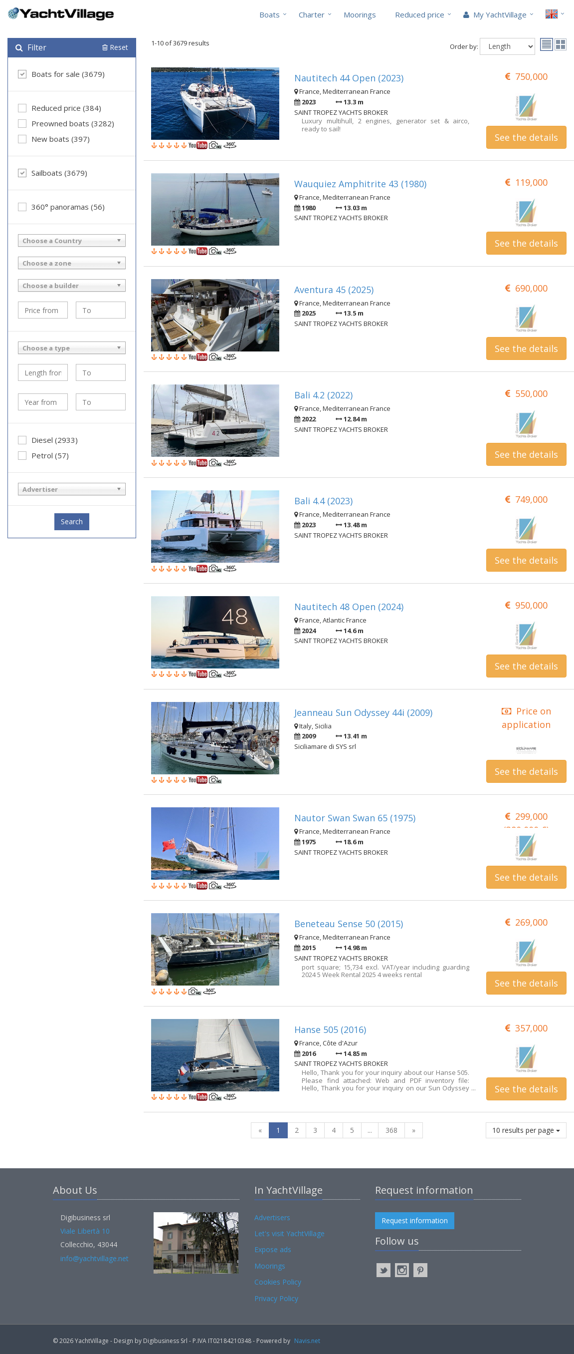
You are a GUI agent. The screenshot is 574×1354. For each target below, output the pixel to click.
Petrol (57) (43, 455)
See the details (526, 137)
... (370, 1130)
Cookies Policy (277, 1282)
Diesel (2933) (48, 440)
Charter (312, 14)
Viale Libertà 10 (85, 1231)
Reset (115, 47)
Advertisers (272, 1217)
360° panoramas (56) (61, 207)
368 (391, 1130)
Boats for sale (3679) (61, 74)
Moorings (360, 14)
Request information (415, 1220)
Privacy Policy (276, 1298)
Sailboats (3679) (52, 173)
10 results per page (526, 1130)
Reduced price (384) (59, 108)
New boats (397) (54, 139)
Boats (269, 14)
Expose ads (272, 1249)
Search (72, 521)
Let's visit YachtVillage (289, 1233)
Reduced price (419, 14)
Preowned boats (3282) (66, 123)
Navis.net (307, 1341)
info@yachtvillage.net (94, 1258)
